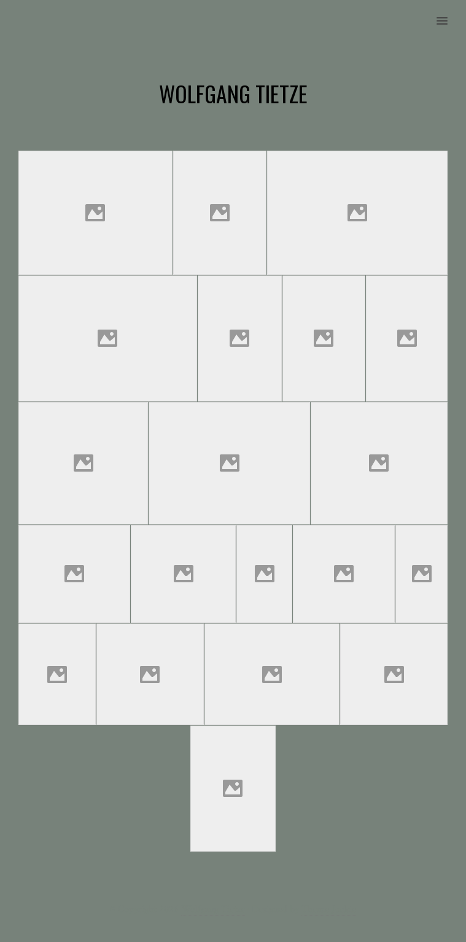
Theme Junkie (328, 909)
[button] (449, 13)
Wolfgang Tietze (213, 909)
